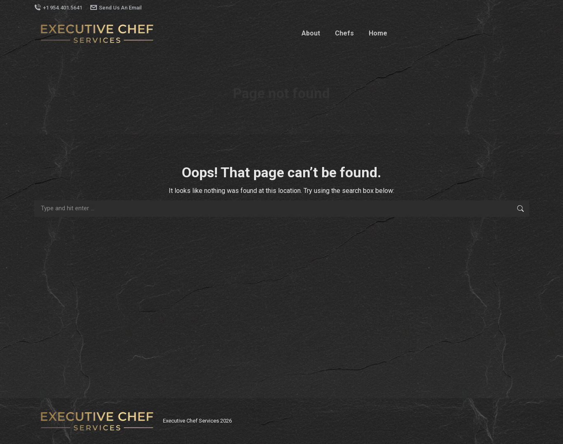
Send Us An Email (115, 8)
